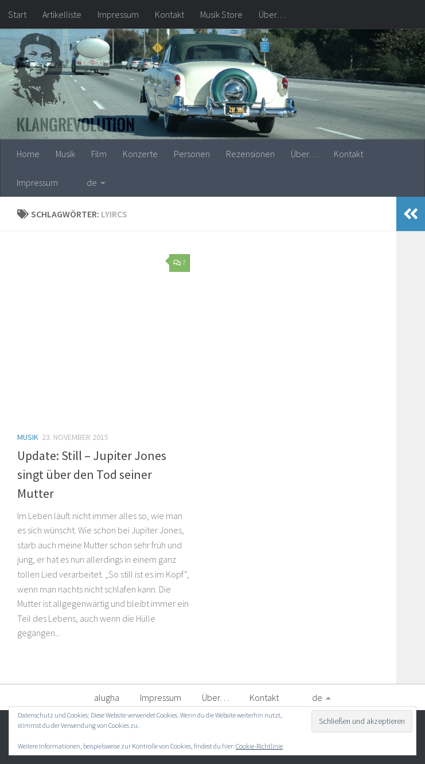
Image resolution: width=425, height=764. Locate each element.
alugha (106, 697)
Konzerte (140, 153)
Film (99, 153)
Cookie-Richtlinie (259, 746)
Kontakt (169, 14)
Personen (192, 153)
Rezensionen (250, 153)
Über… (272, 14)
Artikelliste (61, 14)
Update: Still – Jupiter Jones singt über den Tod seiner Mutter (91, 474)
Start (17, 14)
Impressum (118, 14)
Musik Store (221, 14)
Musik (65, 153)
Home (28, 153)
